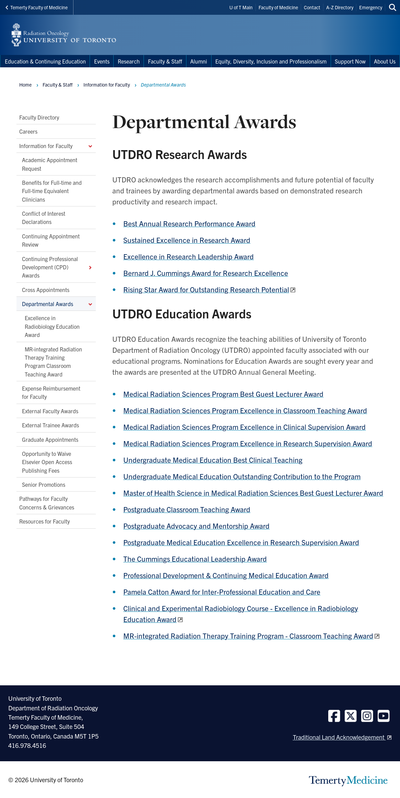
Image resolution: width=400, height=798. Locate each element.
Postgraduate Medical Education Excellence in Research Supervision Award (241, 542)
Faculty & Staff (57, 84)
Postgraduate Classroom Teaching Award (186, 509)
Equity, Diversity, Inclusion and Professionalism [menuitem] (271, 61)
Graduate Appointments (50, 439)
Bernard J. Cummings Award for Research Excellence (205, 272)
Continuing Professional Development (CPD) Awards (57, 267)
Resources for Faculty (44, 521)
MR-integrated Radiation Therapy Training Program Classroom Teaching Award (53, 362)
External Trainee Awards (50, 425)
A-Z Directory (339, 7)
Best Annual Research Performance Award (189, 223)
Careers (28, 131)
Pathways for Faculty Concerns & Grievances (46, 502)
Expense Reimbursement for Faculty (51, 392)
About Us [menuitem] (385, 61)
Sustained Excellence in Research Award (186, 239)
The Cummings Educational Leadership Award (195, 558)
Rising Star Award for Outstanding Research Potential (206, 289)
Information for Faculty (56, 145)
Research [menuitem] (129, 61)
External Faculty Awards (50, 410)
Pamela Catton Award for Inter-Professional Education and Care (221, 591)
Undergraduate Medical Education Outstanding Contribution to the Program (242, 476)
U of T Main (241, 7)
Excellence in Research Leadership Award (188, 256)
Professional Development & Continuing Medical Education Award (226, 575)
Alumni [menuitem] (198, 61)
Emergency (370, 7)
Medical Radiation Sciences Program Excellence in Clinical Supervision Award (244, 426)
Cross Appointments (45, 289)
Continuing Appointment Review (51, 240)
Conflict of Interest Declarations (43, 217)
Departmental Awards (57, 303)
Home (25, 84)
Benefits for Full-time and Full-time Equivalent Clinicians (52, 191)
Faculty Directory (39, 117)
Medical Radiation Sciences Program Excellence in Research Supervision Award (247, 443)
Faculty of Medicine (278, 7)
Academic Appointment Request (49, 164)
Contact (312, 7)
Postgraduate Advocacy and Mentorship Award (196, 525)
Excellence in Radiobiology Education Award (52, 326)
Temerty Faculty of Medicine (36, 7)
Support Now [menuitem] (350, 61)
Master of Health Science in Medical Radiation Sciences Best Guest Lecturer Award (253, 492)
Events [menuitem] (102, 61)
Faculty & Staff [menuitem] (165, 61)
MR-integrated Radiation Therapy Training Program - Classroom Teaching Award (248, 635)
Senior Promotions (43, 484)
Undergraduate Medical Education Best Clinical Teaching (212, 459)
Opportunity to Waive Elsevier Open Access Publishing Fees (47, 462)
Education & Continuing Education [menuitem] (45, 61)
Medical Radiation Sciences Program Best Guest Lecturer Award (223, 393)
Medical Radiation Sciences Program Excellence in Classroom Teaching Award (245, 410)
